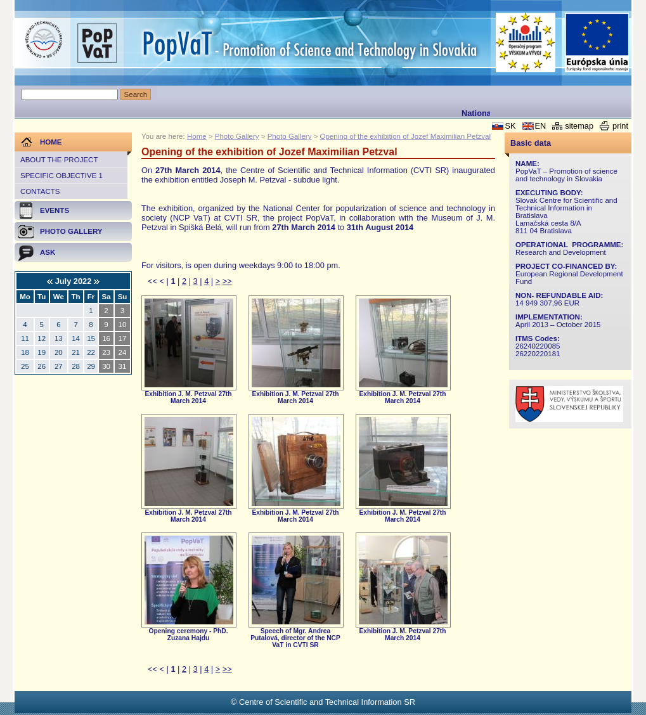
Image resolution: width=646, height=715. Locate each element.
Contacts (40, 191)
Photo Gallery (237, 136)
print (620, 126)
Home (197, 136)
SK (510, 126)
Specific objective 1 (61, 175)
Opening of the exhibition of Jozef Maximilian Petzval (405, 136)
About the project (59, 160)
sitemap (579, 126)
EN (540, 126)
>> (227, 281)
